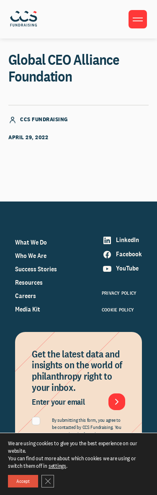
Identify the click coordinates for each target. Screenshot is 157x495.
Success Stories (36, 269)
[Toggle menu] (138, 19)
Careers (25, 295)
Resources (29, 282)
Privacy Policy (119, 293)
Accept (23, 481)
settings (57, 465)
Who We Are (30, 255)
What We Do (31, 242)
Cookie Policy (118, 309)
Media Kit (27, 309)
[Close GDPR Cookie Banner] (47, 481)
